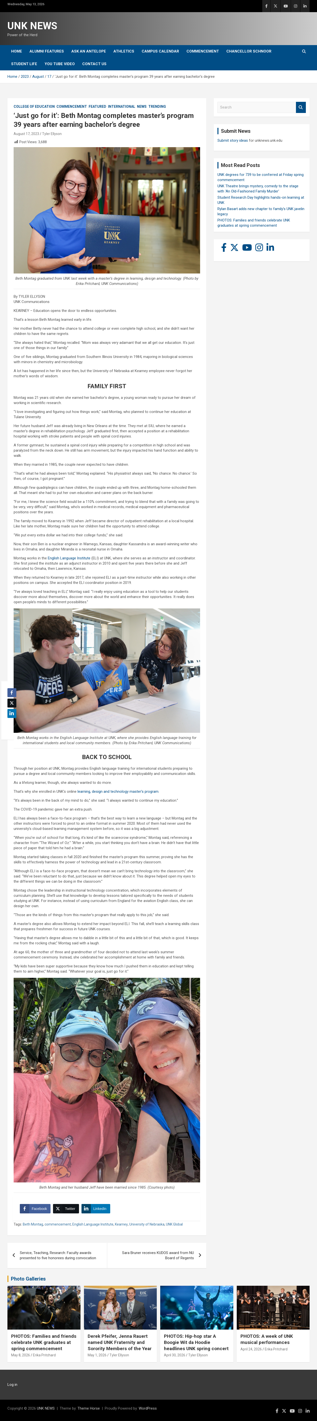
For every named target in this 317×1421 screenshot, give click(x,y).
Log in (12, 1384)
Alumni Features (46, 51)
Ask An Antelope (88, 51)
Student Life (24, 64)
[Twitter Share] (66, 1208)
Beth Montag (33, 1224)
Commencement (202, 51)
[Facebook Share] (35, 1208)
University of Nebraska (146, 1224)
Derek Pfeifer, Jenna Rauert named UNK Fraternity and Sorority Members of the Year (120, 1342)
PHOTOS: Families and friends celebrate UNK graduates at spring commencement (43, 1342)
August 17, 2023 (26, 134)
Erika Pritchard (44, 1355)
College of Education (34, 107)
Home (16, 51)
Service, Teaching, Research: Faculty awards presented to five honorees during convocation (58, 1255)
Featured (97, 107)
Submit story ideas (232, 140)
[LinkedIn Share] (95, 1208)
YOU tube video (60, 64)
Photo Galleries (28, 1279)
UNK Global (174, 1224)
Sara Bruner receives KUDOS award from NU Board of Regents (158, 1255)
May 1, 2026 (97, 1355)
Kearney (121, 1224)
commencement (58, 1224)
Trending (157, 107)
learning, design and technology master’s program (118, 791)
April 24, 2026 (251, 1349)
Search (301, 107)
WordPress (148, 1408)
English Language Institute (69, 558)
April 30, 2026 (174, 1355)
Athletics (123, 51)
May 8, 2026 (20, 1355)
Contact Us (94, 64)
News (142, 107)
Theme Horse (89, 1408)
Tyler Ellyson (52, 134)
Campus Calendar (160, 51)
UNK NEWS (32, 26)
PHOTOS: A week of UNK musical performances (266, 1339)
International (121, 107)
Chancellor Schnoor (248, 51)
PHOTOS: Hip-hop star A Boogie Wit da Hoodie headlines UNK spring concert (196, 1342)
